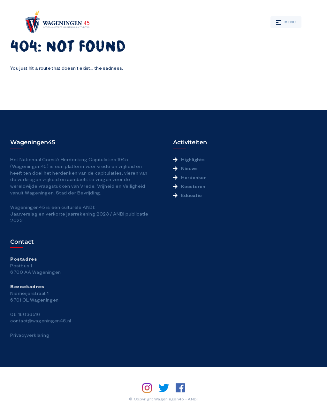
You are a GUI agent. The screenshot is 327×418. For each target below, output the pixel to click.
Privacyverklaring (29, 335)
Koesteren (193, 186)
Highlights (193, 159)
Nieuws (189, 168)
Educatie (191, 195)
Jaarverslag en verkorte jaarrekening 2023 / (61, 214)
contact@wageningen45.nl (40, 320)
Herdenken (194, 177)
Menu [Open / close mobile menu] (286, 22)
